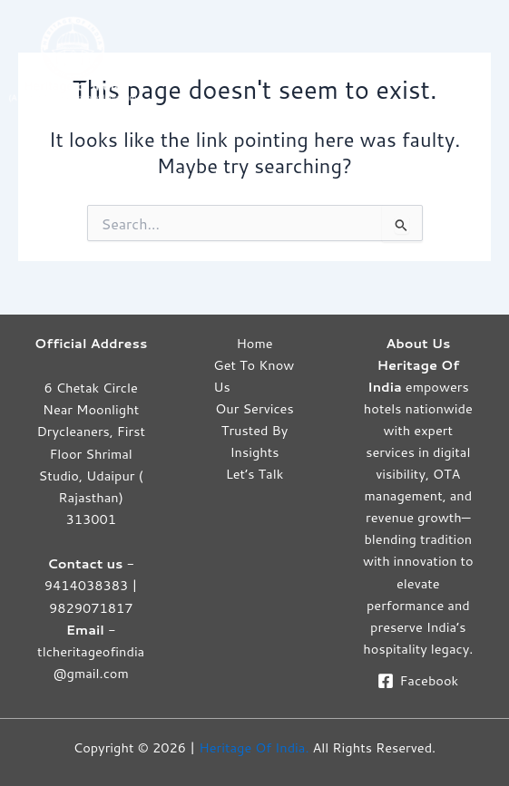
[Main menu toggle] (481, 58)
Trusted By (254, 430)
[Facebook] (418, 681)
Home (254, 343)
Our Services (254, 408)
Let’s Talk (255, 473)
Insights (254, 451)
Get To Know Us (253, 375)
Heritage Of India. (253, 747)
